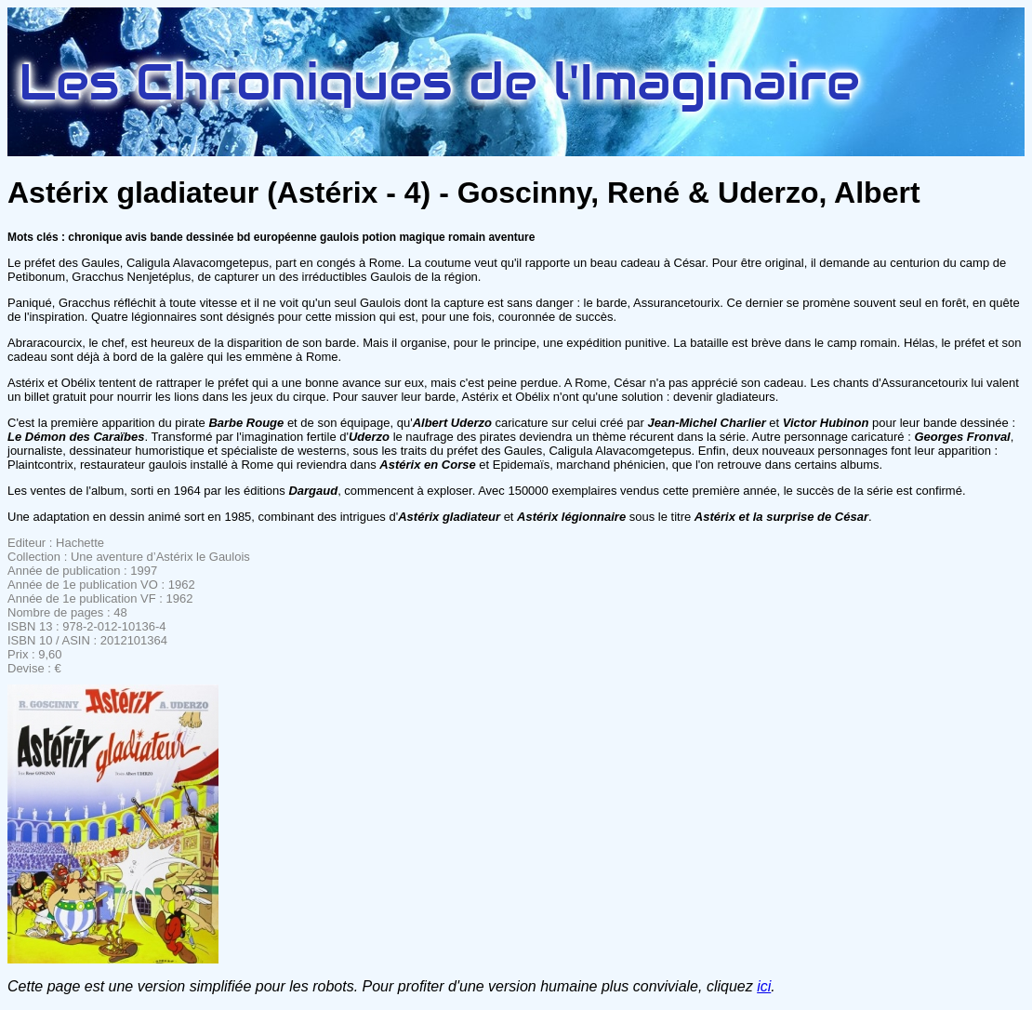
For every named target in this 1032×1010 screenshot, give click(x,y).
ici (764, 986)
